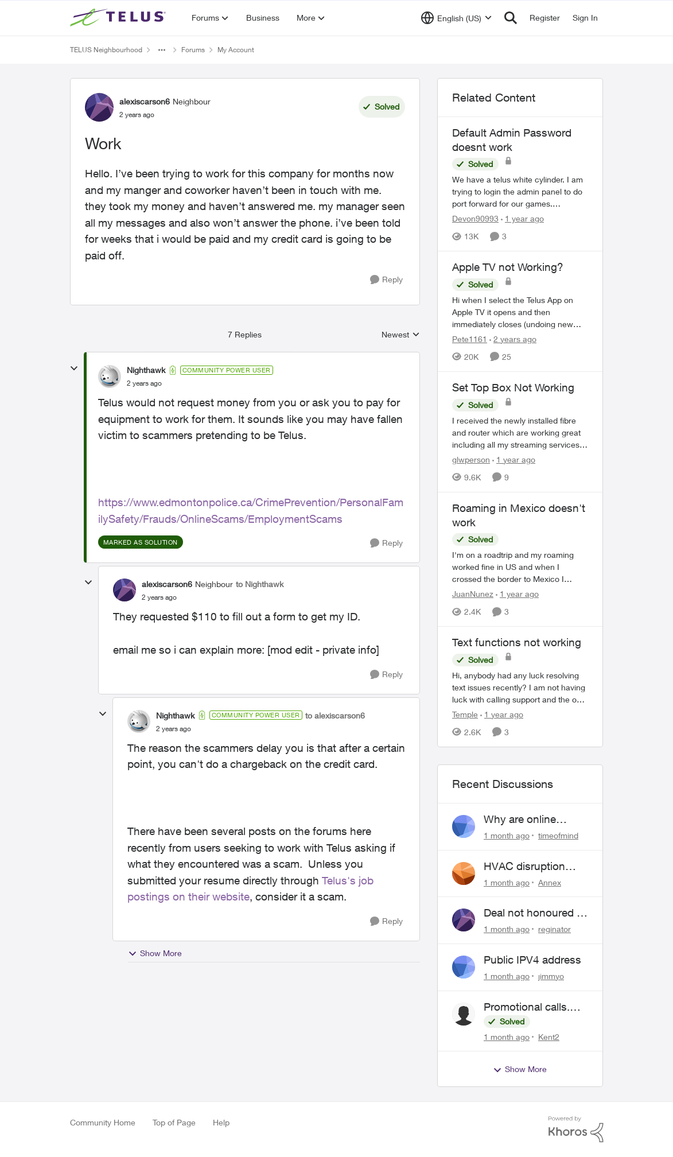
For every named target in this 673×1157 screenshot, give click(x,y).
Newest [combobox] (401, 334)
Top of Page (174, 1122)
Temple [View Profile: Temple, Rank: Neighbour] (465, 714)
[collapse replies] (74, 368)
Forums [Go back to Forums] (193, 49)
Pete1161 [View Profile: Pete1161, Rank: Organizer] (469, 339)
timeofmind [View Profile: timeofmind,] (558, 835)
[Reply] (386, 280)
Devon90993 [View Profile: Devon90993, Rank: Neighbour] (475, 218)
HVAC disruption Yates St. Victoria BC (533, 866)
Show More (155, 953)
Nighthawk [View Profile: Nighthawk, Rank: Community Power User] (146, 370)
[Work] (144, 383)
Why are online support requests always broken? (525, 819)
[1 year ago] (522, 218)
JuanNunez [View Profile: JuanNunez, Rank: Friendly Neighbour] (472, 594)
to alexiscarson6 (335, 715)
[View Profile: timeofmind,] (463, 826)
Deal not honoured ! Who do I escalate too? (531, 913)
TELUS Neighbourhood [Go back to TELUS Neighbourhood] (106, 49)
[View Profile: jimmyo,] (463, 967)
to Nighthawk (259, 584)
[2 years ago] (512, 339)
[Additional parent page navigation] (162, 50)
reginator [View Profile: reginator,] (554, 929)
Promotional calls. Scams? (527, 1007)
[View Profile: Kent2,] (463, 1014)
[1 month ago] (507, 835)
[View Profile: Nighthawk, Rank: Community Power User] (109, 376)
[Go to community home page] (119, 18)
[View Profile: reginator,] (463, 919)
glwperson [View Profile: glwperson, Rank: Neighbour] (471, 459)
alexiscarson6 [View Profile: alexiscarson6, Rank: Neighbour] (144, 101)
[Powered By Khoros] (576, 1129)
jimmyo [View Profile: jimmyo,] (551, 976)
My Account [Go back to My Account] (235, 49)
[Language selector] (456, 17)
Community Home (102, 1122)
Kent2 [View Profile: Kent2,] (548, 1036)
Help (221, 1122)
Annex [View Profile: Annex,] (549, 882)
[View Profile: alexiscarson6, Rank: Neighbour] (99, 107)
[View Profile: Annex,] (463, 873)
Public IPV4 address (532, 959)
